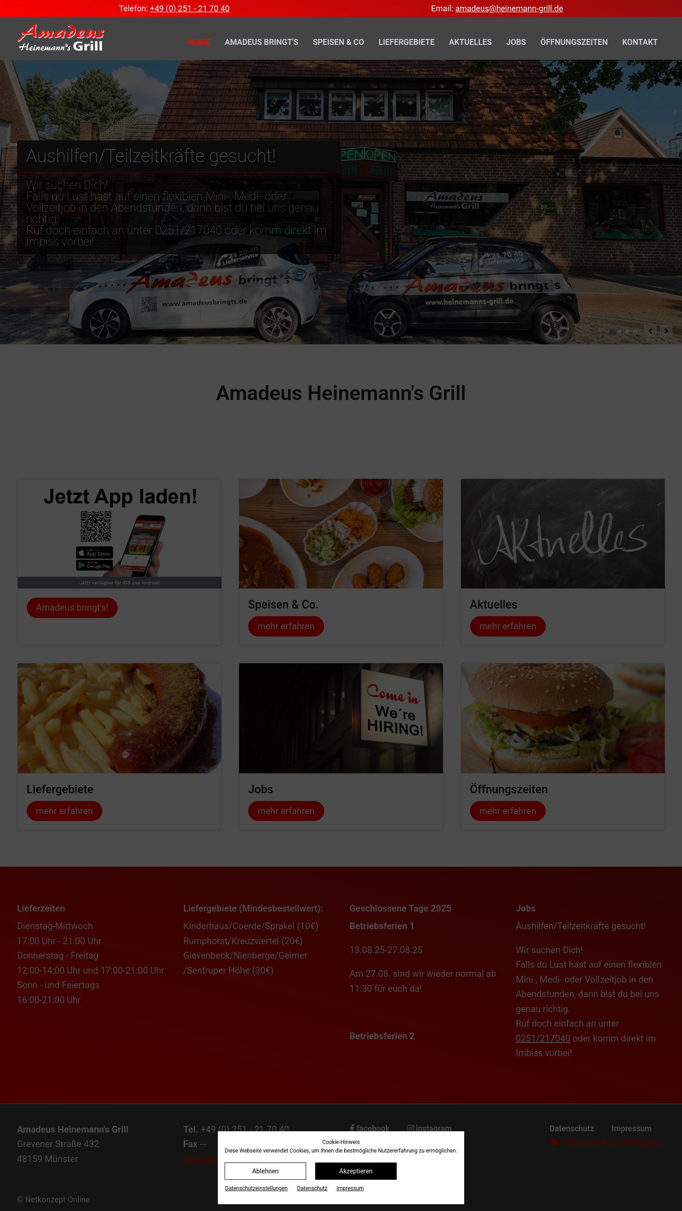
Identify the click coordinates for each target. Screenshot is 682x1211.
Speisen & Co (338, 42)
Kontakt (640, 42)
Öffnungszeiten (574, 42)
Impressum (350, 1188)
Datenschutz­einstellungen (256, 1188)
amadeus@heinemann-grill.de (509, 8)
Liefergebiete (407, 42)
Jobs (516, 42)
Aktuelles (470, 42)
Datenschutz (312, 1188)
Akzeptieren (356, 1171)
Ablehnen (265, 1171)
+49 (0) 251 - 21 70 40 (190, 8)
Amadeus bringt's (261, 42)
